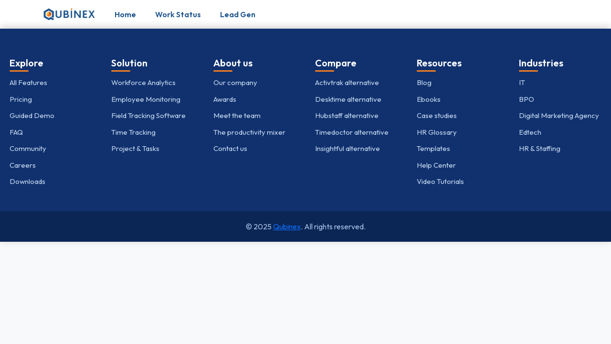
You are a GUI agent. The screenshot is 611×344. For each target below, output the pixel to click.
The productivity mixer (249, 132)
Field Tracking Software (148, 115)
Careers (23, 165)
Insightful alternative (347, 148)
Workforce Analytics (143, 82)
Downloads (27, 181)
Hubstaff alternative (347, 115)
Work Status (178, 14)
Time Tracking (133, 132)
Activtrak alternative (347, 82)
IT (522, 82)
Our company (235, 82)
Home (125, 14)
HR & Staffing (539, 148)
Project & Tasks (135, 148)
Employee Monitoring (145, 99)
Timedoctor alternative (352, 132)
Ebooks (429, 99)
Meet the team (237, 115)
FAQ (16, 132)
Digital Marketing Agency (559, 115)
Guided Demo (32, 115)
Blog (424, 82)
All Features (28, 82)
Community (28, 148)
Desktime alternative (348, 99)
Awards (224, 99)
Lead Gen (237, 14)
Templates (433, 148)
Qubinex (287, 226)
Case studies (437, 115)
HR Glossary (437, 132)
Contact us (230, 148)
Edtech (530, 132)
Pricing (21, 99)
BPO (526, 99)
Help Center (436, 165)
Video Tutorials (440, 181)
